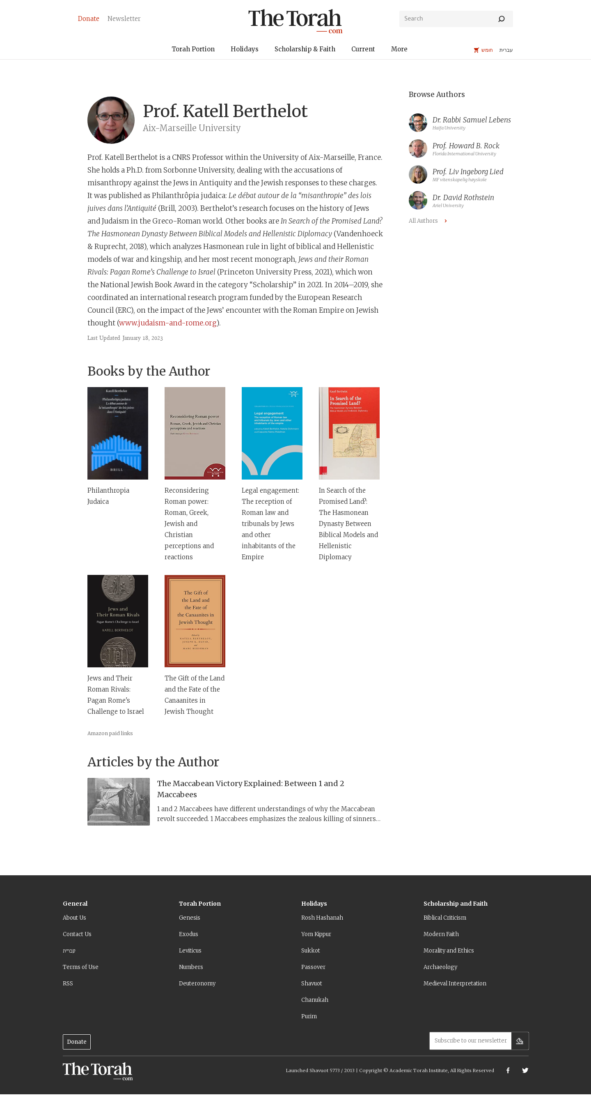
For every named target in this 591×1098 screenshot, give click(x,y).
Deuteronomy (197, 983)
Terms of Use (80, 967)
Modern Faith (441, 934)
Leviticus (190, 950)
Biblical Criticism (445, 917)
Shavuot (311, 983)
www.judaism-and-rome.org (167, 323)
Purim (309, 1016)
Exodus (188, 934)
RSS (68, 983)
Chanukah (314, 1000)
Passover (313, 967)
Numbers (191, 967)
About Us (74, 917)
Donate (77, 1041)
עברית (69, 950)
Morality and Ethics (449, 950)
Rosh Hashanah (322, 917)
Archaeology (440, 967)
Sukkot (310, 950)
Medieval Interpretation (455, 983)
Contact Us (77, 934)
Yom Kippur (316, 934)
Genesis (189, 917)
